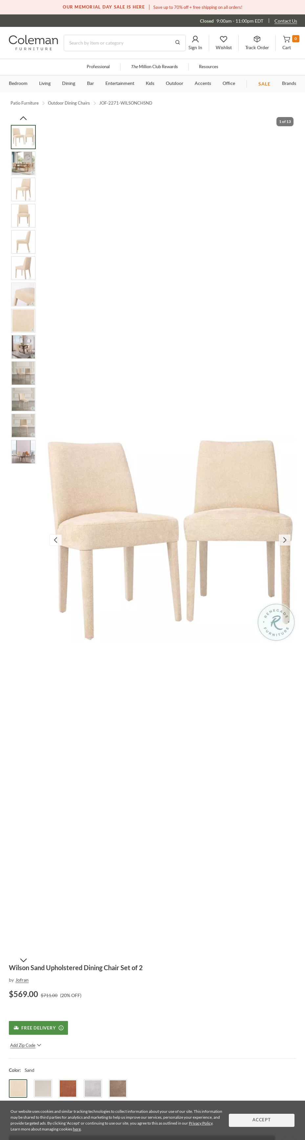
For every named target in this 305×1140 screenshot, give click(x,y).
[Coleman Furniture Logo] (33, 48)
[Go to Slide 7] (23, 294)
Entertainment (119, 83)
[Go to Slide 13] (23, 452)
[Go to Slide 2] (23, 163)
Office (229, 83)
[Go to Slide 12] (23, 425)
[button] (195, 43)
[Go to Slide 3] (23, 189)
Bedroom (18, 83)
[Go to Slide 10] (23, 373)
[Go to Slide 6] (23, 268)
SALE (264, 84)
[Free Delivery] (38, 1028)
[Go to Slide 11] (23, 399)
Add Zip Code (25, 1045)
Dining (68, 83)
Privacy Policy (200, 1123)
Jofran (22, 980)
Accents (203, 83)
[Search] (124, 43)
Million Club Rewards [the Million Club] (154, 67)
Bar (90, 83)
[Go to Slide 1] (23, 137)
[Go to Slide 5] (23, 242)
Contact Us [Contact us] (285, 21)
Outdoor (174, 83)
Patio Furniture (25, 103)
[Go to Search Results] (177, 43)
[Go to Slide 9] (23, 347)
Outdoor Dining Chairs (69, 103)
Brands (289, 83)
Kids (150, 83)
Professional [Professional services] (98, 67)
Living (45, 83)
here (77, 1129)
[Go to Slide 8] (23, 320)
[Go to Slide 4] (23, 216)
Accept (261, 1120)
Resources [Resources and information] (208, 67)
